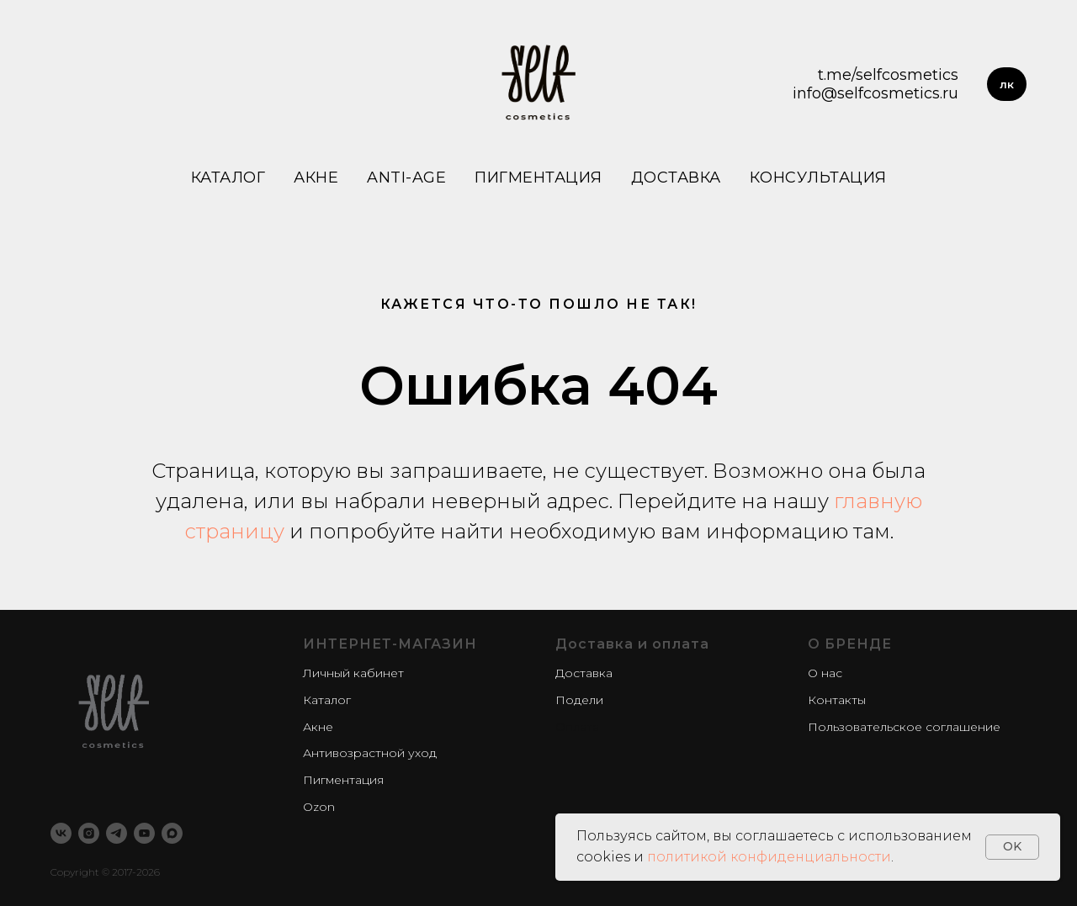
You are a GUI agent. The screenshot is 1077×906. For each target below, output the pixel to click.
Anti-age (406, 177)
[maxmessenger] (172, 833)
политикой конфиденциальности (769, 857)
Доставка (676, 177)
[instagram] (88, 833)
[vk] (61, 833)
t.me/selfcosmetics (888, 75)
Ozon (319, 806)
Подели (579, 699)
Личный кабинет (353, 673)
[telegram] (116, 833)
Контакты (837, 699)
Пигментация (538, 177)
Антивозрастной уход (370, 752)
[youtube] (144, 833)
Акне (316, 177)
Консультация (818, 177)
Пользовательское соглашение (904, 726)
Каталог (228, 177)
